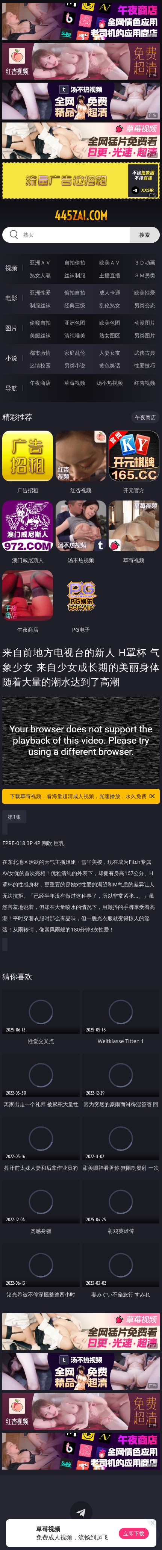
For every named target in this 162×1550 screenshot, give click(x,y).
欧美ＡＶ (109, 262)
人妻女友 (109, 352)
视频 (11, 268)
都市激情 (40, 352)
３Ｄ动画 (144, 262)
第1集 (14, 816)
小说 (11, 358)
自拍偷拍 (74, 262)
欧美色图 (109, 322)
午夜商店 (40, 382)
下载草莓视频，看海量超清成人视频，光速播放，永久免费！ (83, 796)
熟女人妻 (40, 275)
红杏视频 (144, 382)
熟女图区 (109, 335)
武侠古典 (144, 352)
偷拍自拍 (74, 292)
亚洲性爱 (40, 292)
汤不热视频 (110, 382)
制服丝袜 (40, 305)
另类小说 (74, 365)
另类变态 (144, 305)
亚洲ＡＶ (40, 262)
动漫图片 (144, 322)
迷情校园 (40, 365)
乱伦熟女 (109, 305)
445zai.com (81, 215)
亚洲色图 (74, 322)
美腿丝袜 (40, 335)
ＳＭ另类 (144, 275)
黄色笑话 (109, 365)
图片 (11, 328)
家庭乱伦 (74, 352)
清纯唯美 (74, 335)
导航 (11, 388)
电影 (11, 298)
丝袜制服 (74, 275)
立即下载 (133, 1533)
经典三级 (74, 305)
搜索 (144, 234)
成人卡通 (109, 292)
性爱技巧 (144, 365)
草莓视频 (74, 382)
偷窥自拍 (40, 322)
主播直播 (109, 275)
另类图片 (144, 335)
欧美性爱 (144, 292)
